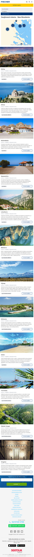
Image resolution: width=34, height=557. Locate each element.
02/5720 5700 (17, 522)
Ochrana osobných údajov (16, 514)
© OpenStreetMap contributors (25, 44)
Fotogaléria (4, 11)
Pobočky (16, 496)
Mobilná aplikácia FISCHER (16, 499)
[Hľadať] (29, 2)
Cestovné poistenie (17, 503)
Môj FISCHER (16, 498)
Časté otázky (16, 505)
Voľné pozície (16, 511)
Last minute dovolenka (16, 490)
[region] (16, 33)
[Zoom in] (30, 21)
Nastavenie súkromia (16, 516)
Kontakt (16, 494)
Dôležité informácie (17, 507)
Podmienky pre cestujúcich (16, 509)
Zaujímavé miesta (5, 13)
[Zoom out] (30, 23)
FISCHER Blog (17, 513)
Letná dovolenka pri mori (17, 492)
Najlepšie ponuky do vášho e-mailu (16, 476)
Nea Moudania (5, 9)
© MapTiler (13, 44)
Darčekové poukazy (17, 501)
